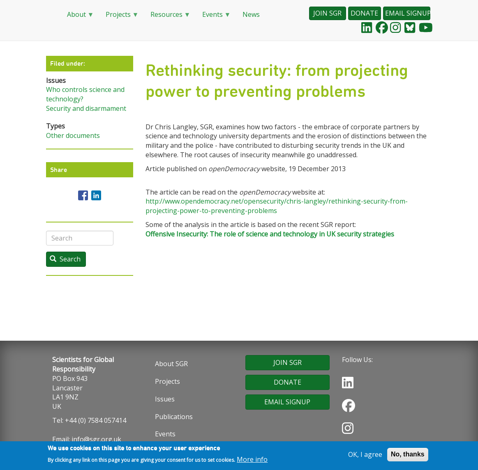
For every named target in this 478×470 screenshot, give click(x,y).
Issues (165, 399)
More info (252, 460)
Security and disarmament (86, 108)
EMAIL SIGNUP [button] (407, 13)
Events (213, 17)
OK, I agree (365, 456)
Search (65, 259)
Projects (119, 17)
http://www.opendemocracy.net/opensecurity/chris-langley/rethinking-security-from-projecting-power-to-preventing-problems (276, 206)
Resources (167, 17)
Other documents (73, 135)
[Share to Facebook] (83, 195)
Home (50, 15)
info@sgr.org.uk (96, 439)
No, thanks (408, 455)
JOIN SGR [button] (327, 13)
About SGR (171, 363)
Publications (174, 416)
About (77, 17)
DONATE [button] (364, 13)
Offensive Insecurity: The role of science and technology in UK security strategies (269, 233)
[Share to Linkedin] (96, 195)
